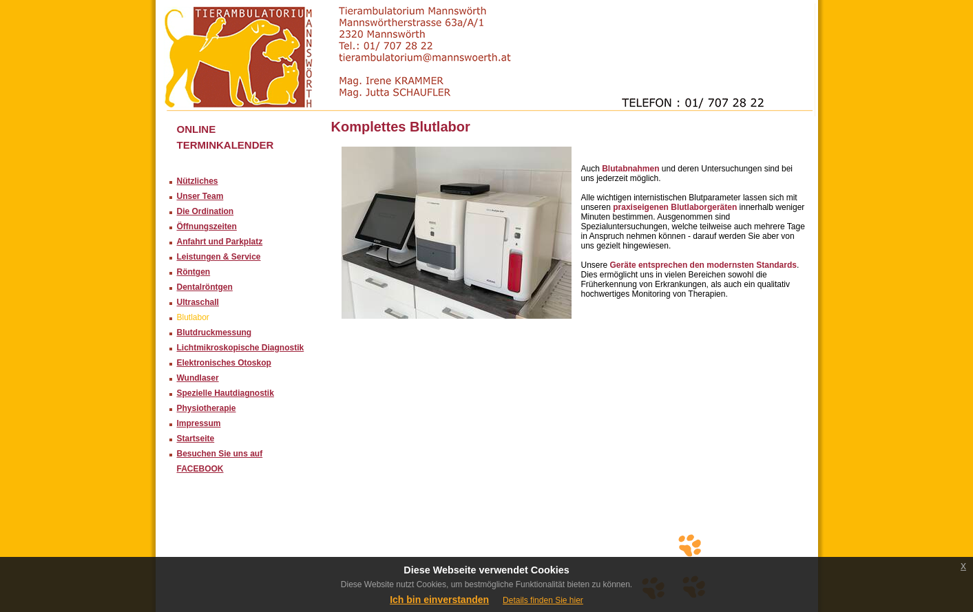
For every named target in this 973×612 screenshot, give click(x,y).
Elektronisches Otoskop (224, 363)
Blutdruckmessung (214, 332)
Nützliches (197, 181)
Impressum (199, 423)
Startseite (196, 438)
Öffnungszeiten (207, 226)
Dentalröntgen (205, 287)
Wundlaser (198, 378)
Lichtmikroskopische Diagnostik (240, 347)
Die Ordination (205, 211)
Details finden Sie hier (543, 600)
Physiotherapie (206, 408)
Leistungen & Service (219, 257)
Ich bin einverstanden (439, 599)
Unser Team (200, 196)
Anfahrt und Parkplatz (220, 241)
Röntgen (194, 272)
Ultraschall (198, 302)
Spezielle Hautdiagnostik (225, 393)
